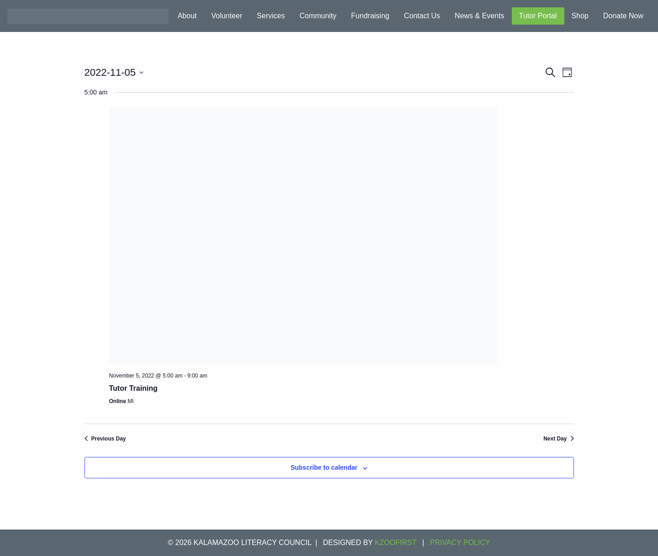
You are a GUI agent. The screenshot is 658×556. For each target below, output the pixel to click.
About (187, 16)
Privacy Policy (460, 542)
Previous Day (105, 438)
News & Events (479, 16)
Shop (580, 16)
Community (317, 16)
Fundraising (370, 16)
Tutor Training (133, 388)
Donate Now (623, 16)
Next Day (558, 438)
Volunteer (226, 16)
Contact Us (422, 16)
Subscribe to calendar (324, 467)
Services (271, 16)
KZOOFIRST (396, 542)
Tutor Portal (538, 16)
